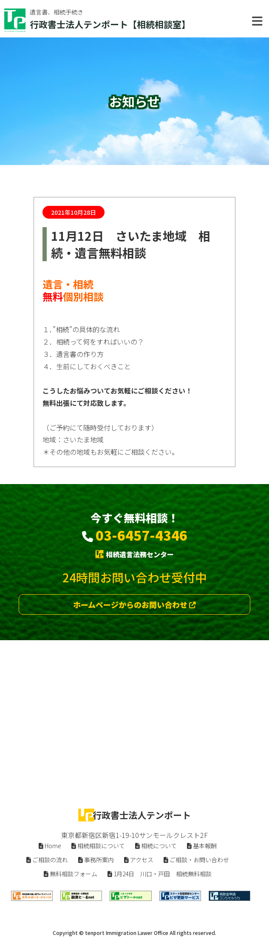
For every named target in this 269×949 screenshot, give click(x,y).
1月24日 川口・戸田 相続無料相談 (160, 873)
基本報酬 (202, 845)
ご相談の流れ (47, 859)
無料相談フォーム (70, 873)
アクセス (138, 859)
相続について (156, 845)
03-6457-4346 (141, 534)
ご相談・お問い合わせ (196, 859)
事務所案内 (96, 859)
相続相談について (98, 845)
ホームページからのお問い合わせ (134, 604)
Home (50, 845)
